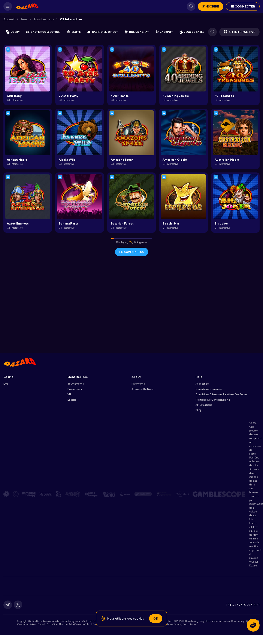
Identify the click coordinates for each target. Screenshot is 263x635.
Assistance (202, 383)
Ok (155, 618)
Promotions (74, 389)
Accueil (9, 19)
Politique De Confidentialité (213, 399)
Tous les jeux (43, 19)
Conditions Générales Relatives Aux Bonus (221, 394)
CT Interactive (71, 19)
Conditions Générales (209, 389)
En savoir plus (131, 252)
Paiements (138, 383)
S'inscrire (210, 6)
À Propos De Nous (142, 389)
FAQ (198, 410)
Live (5, 383)
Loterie (71, 399)
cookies (138, 618)
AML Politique (204, 404)
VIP (69, 394)
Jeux (24, 19)
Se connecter (242, 6)
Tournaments (75, 383)
